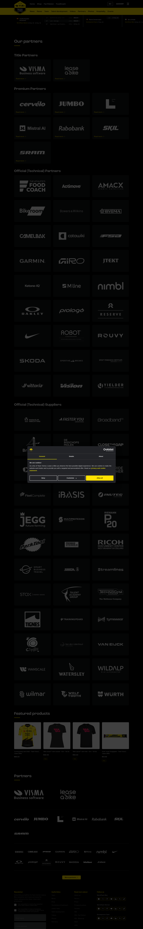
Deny (43, 478)
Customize (71, 478)
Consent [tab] (42, 456)
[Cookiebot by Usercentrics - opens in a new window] (104, 449)
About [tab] (101, 456)
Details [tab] (71, 456)
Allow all (100, 478)
